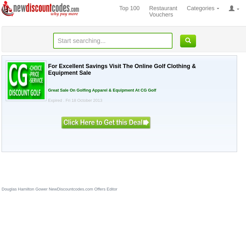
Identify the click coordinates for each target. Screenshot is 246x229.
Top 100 (129, 8)
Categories (203, 8)
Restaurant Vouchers (163, 11)
